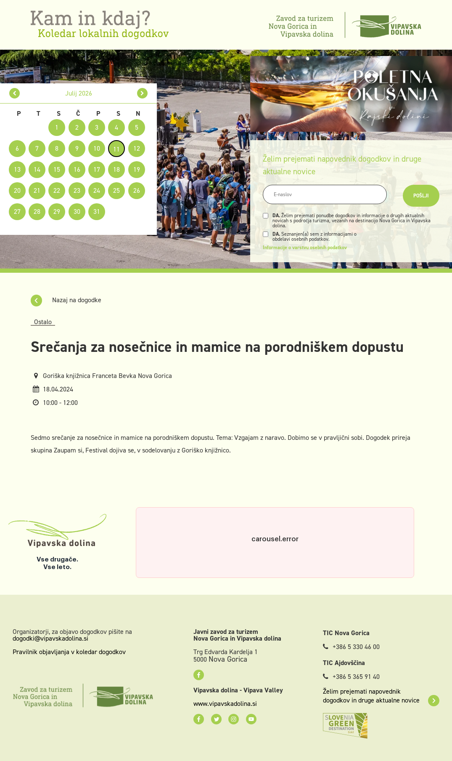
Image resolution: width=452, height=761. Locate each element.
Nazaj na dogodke (66, 299)
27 (17, 211)
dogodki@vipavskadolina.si (50, 638)
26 (136, 190)
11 (116, 149)
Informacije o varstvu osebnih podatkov (305, 247)
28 (37, 211)
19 (136, 169)
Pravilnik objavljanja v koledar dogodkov (69, 651)
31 (96, 211)
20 (17, 190)
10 (96, 148)
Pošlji (421, 195)
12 (136, 148)
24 (96, 190)
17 (96, 169)
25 (116, 190)
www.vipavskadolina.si (225, 703)
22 (56, 190)
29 (56, 211)
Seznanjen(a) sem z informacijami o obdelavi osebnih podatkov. (314, 236)
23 (77, 190)
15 (56, 169)
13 (17, 169)
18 (116, 169)
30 (77, 211)
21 (37, 190)
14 (37, 169)
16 (77, 169)
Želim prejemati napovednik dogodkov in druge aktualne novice (381, 696)
